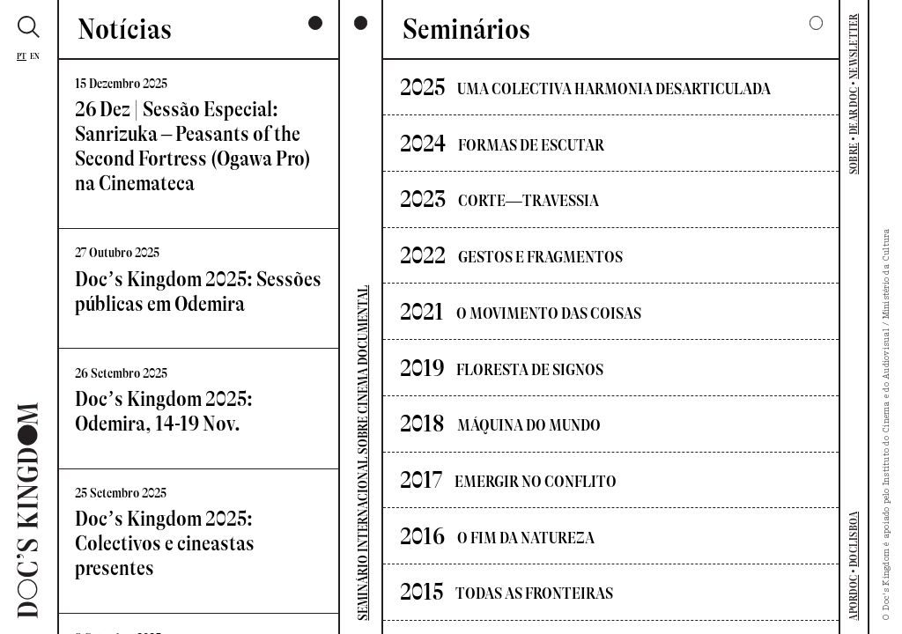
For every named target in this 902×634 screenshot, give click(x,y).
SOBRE (853, 158)
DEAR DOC (853, 111)
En (35, 56)
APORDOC (853, 598)
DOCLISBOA (853, 539)
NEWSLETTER (853, 45)
